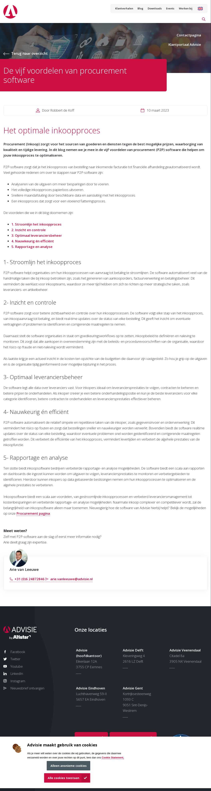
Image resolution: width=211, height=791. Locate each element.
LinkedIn (16, 673)
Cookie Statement (112, 757)
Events (170, 8)
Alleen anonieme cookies (69, 766)
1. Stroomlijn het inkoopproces (36, 224)
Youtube (16, 666)
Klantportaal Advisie (184, 44)
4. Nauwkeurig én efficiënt (32, 241)
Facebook (17, 651)
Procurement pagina (33, 513)
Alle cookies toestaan (63, 778)
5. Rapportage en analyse (32, 246)
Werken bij (185, 8)
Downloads (155, 8)
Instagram (17, 681)
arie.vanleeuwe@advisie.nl (71, 579)
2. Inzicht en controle (28, 230)
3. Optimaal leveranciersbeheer (36, 235)
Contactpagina (189, 35)
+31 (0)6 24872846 (30, 579)
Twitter (15, 659)
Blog (140, 8)
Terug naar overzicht (29, 53)
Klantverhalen (124, 8)
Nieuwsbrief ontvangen (27, 688)
